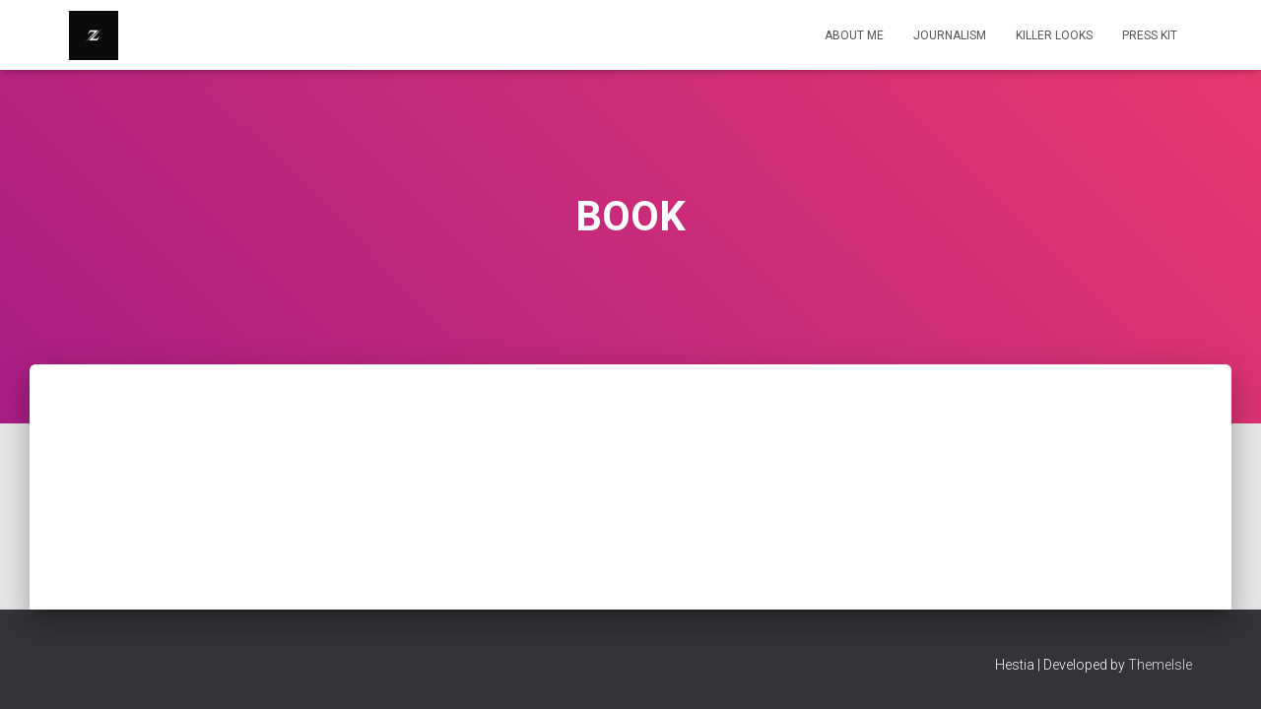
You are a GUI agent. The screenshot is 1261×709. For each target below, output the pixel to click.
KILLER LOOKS (1054, 35)
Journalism (949, 35)
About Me (854, 35)
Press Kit (1149, 35)
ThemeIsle (1160, 665)
